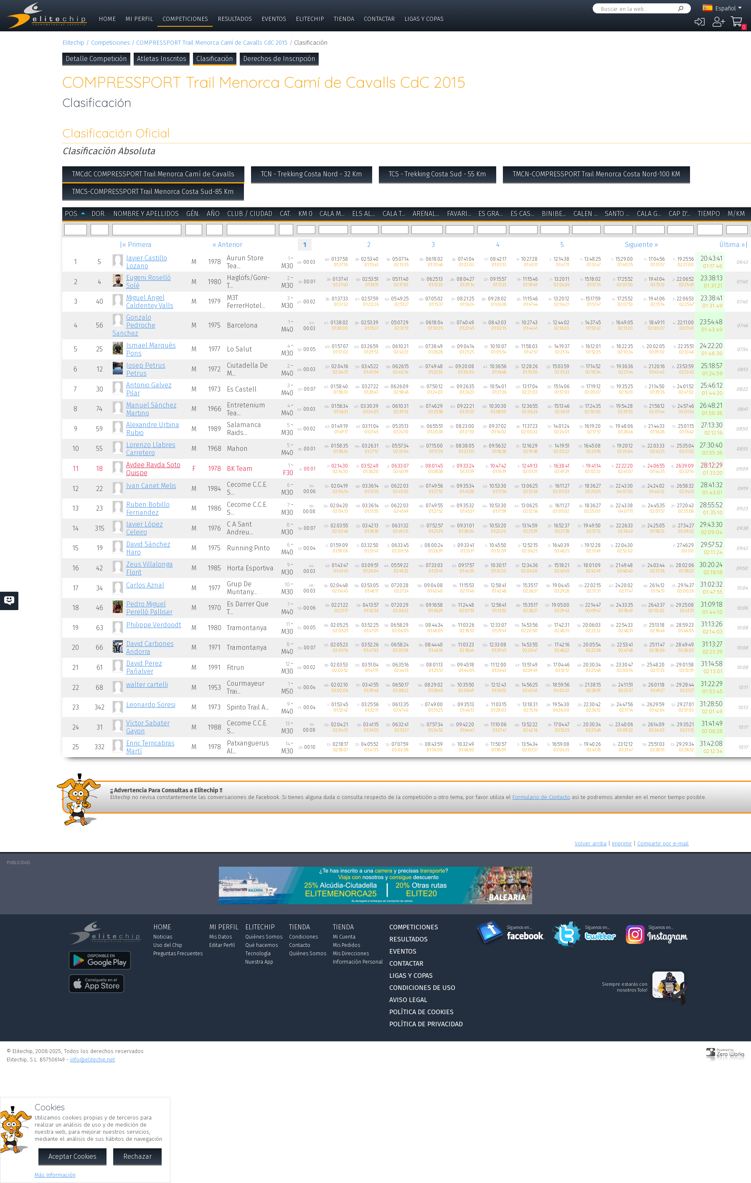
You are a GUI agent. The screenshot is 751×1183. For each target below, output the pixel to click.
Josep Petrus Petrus (145, 369)
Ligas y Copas (424, 19)
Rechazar (137, 1156)
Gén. (193, 214)
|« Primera (135, 245)
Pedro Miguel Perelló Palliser (149, 608)
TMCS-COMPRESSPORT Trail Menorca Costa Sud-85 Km (153, 192)
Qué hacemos (261, 945)
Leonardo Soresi (150, 705)
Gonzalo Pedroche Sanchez (133, 325)
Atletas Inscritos (161, 59)
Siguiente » (641, 245)
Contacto (299, 945)
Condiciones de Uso (422, 988)
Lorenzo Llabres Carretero (150, 449)
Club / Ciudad (249, 214)
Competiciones (185, 19)
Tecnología (258, 954)
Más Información (55, 1174)
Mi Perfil (139, 19)
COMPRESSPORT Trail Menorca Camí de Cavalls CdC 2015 (211, 42)
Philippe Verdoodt (153, 625)
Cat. (285, 214)
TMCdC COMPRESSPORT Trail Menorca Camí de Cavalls (153, 174)
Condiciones (303, 937)
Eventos (273, 19)
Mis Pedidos (346, 945)
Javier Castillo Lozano (146, 262)
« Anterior (227, 245)
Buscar (679, 9)
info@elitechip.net (92, 1059)
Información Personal (358, 962)
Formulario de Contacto (541, 797)
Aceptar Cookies (72, 1156)
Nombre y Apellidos (146, 214)
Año (213, 214)
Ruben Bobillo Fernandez (148, 508)
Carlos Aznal (145, 585)
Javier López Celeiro (144, 528)
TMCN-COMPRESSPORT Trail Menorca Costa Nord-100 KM (596, 174)
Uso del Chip (167, 945)
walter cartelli (147, 685)
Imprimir (622, 843)
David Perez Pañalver (144, 667)
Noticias (162, 937)
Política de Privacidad (426, 1024)
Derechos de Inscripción (279, 59)
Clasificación (214, 59)
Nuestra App (259, 962)
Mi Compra (737, 25)
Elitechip (310, 19)
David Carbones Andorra (150, 648)
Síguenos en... (519, 927)
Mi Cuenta (344, 937)
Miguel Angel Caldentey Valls (149, 302)
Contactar (379, 19)
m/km (736, 214)
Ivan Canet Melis (151, 486)
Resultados (235, 19)
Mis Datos (220, 937)
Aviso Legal (408, 1000)
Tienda (344, 19)
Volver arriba (590, 843)
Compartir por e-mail (663, 843)
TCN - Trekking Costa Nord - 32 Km (311, 174)
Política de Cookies (421, 1012)
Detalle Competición (96, 59)
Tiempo (709, 214)
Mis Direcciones (351, 954)
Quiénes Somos (263, 937)
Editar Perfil (222, 945)
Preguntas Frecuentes (178, 954)
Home (107, 19)
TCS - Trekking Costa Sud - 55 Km (437, 174)
